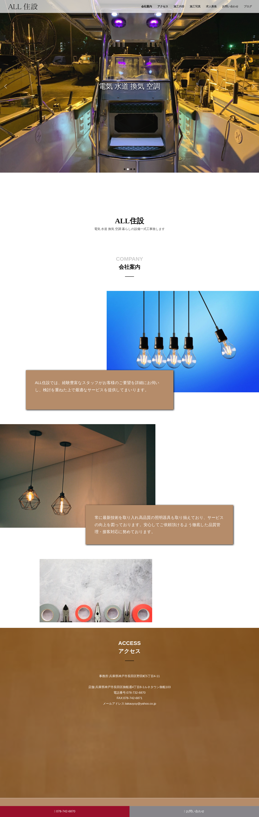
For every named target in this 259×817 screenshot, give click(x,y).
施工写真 (195, 6)
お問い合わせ (230, 6)
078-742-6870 (64, 811)
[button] (5, 86)
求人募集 (211, 6)
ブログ (248, 6)
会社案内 (146, 6)
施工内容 (179, 6)
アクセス (162, 6)
